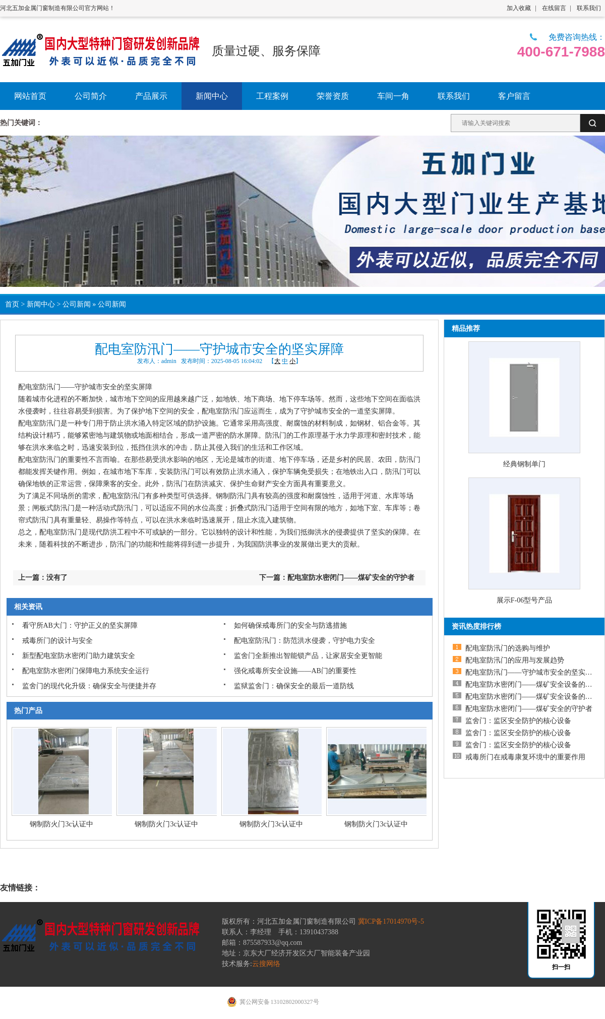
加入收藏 (519, 8)
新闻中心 (41, 304)
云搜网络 (266, 964)
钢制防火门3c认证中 (61, 824)
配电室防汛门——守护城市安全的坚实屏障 (532, 672)
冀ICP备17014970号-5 (391, 921)
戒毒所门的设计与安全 (57, 640)
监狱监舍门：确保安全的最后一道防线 (294, 686)
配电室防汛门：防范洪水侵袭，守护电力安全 (304, 640)
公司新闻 (77, 304)
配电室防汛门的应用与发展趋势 (514, 660)
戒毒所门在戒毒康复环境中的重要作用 (525, 757)
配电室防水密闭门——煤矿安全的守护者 (528, 708)
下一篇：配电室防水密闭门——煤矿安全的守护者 (336, 577)
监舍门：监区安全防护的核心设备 (518, 721)
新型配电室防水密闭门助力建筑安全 (78, 656)
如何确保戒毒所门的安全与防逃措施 (290, 625)
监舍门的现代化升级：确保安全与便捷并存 (89, 686)
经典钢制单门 (524, 464)
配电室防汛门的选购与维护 (507, 648)
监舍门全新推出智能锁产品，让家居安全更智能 (308, 656)
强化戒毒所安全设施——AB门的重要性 (295, 671)
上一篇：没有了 (43, 577)
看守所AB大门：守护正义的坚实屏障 (80, 625)
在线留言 (554, 8)
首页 (12, 304)
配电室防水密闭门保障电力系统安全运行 (85, 671)
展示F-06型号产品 (524, 600)
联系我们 (589, 8)
